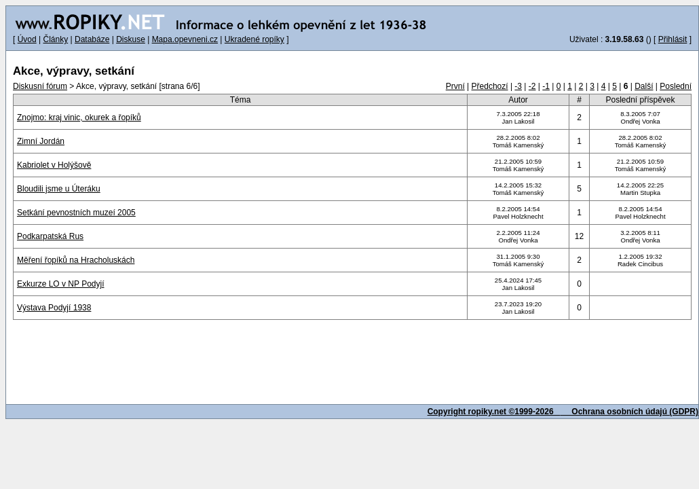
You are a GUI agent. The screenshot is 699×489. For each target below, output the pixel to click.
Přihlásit (672, 39)
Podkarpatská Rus (50, 236)
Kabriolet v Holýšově (54, 165)
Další (644, 86)
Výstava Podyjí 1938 (54, 307)
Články (55, 39)
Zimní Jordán (40, 141)
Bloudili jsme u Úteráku (58, 189)
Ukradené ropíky (254, 39)
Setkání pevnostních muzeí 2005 (76, 212)
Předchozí (490, 86)
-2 (532, 86)
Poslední (676, 86)
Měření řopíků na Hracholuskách (75, 260)
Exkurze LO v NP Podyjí (61, 284)
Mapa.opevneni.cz (185, 39)
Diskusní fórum (40, 86)
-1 (546, 86)
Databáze (92, 39)
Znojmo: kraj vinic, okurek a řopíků (79, 117)
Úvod (27, 39)
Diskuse (130, 39)
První (455, 86)
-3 (518, 86)
